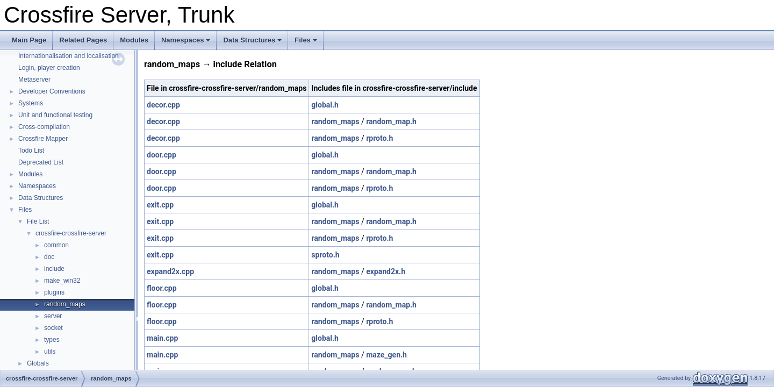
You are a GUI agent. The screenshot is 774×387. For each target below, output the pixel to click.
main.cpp (162, 338)
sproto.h (325, 254)
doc (49, 257)
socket (53, 328)
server (53, 316)
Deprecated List (40, 162)
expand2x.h (385, 271)
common (56, 245)
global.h (325, 105)
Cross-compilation (44, 127)
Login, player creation (49, 67)
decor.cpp (163, 105)
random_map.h (391, 121)
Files (306, 40)
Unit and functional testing (55, 115)
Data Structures (252, 40)
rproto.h (379, 138)
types (52, 339)
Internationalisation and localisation (68, 56)
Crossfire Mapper (43, 138)
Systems (30, 103)
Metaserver (34, 79)
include (54, 269)
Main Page (29, 40)
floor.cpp (162, 288)
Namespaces (186, 40)
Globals (38, 363)
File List (38, 221)
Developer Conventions (51, 91)
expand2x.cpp (170, 271)
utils (49, 351)
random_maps (64, 304)
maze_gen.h (386, 354)
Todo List (31, 150)
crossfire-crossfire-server (70, 233)
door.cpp (161, 154)
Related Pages (83, 40)
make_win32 (62, 280)
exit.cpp (160, 204)
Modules (134, 40)
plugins (54, 292)
